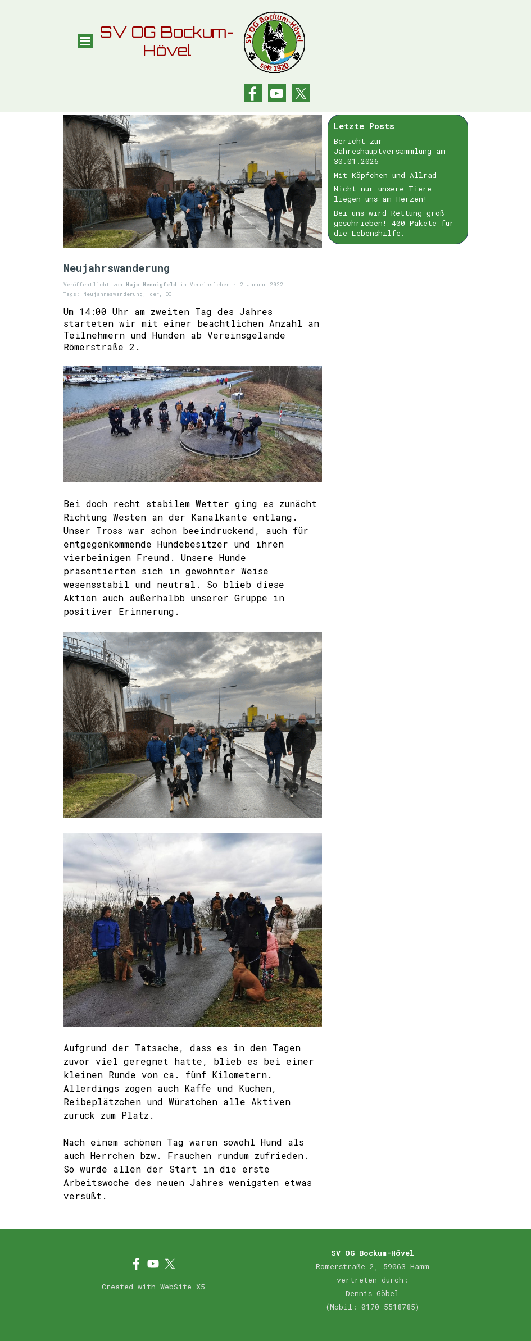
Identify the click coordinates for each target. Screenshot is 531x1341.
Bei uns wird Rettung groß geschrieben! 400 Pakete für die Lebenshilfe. (394, 223)
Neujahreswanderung (113, 294)
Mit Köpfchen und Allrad (385, 175)
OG (168, 294)
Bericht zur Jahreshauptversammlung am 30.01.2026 (390, 151)
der (154, 294)
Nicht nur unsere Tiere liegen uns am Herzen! (383, 194)
